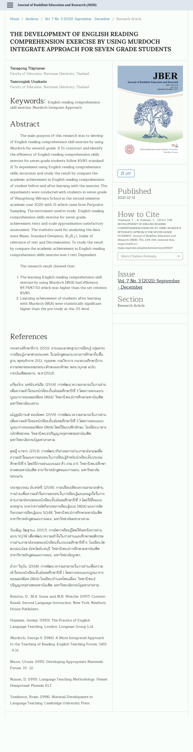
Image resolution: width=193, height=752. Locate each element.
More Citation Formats (138, 256)
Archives (32, 19)
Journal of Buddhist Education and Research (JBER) (57, 5)
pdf (128, 173)
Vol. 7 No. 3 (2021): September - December (77, 19)
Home (14, 19)
